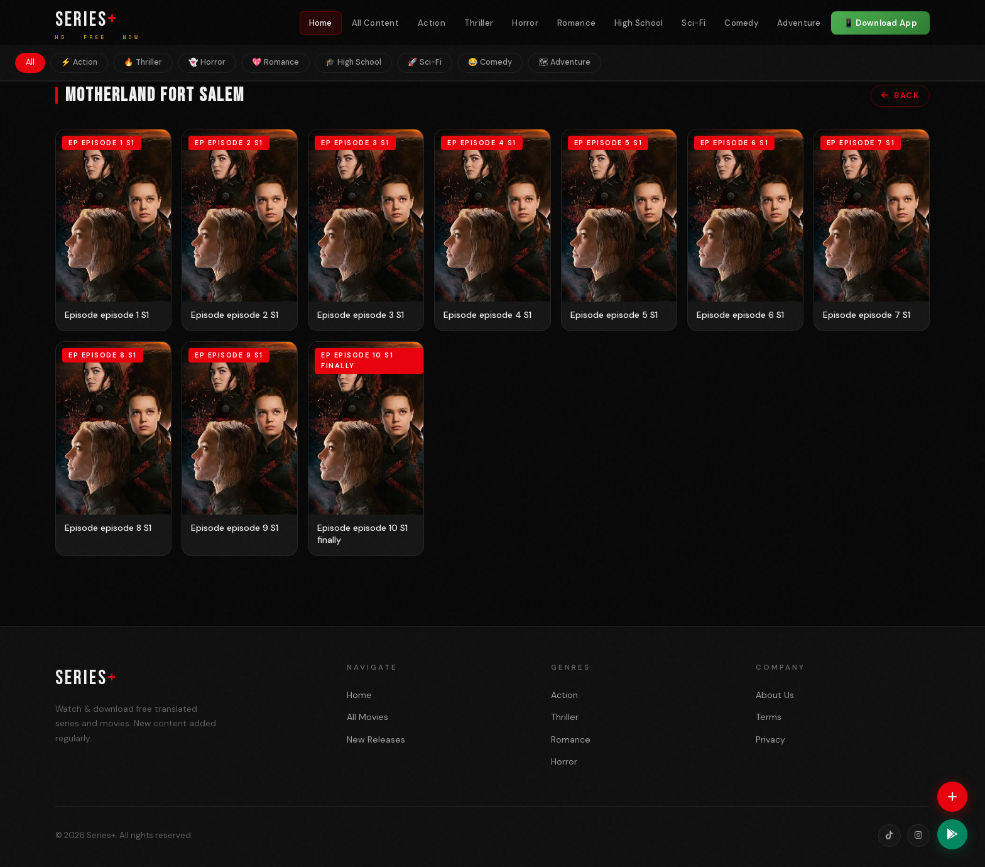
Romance (576, 23)
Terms (768, 716)
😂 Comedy (490, 62)
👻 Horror (207, 62)
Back (900, 95)
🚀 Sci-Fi (425, 62)
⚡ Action (79, 62)
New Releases (376, 739)
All (30, 62)
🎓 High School (353, 62)
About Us (775, 695)
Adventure (799, 23)
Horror (525, 23)
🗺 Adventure (564, 62)
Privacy (770, 739)
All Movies (367, 716)
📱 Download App (880, 23)
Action (431, 23)
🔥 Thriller (143, 62)
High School (638, 23)
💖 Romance (275, 62)
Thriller (478, 23)
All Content (375, 23)
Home (320, 23)
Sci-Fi (693, 23)
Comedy (741, 23)
